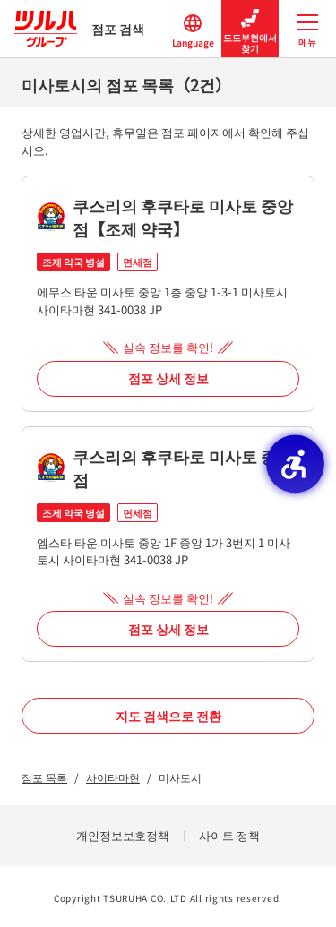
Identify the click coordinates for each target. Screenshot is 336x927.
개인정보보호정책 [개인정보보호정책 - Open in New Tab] (122, 835)
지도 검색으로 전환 (168, 716)
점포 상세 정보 (168, 378)
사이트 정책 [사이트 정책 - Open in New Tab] (229, 835)
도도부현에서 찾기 (250, 29)
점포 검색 (79, 29)
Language (193, 29)
